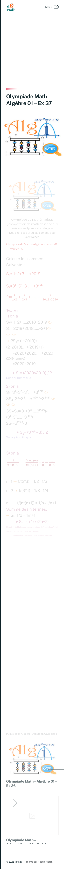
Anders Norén (45, 861)
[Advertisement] (32, 55)
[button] (52, 7)
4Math (18, 861)
